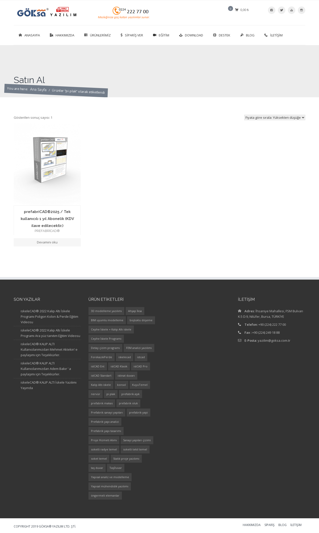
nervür (95, 394)
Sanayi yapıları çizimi (137, 440)
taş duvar (97, 468)
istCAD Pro (141, 366)
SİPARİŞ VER (132, 35)
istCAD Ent (97, 366)
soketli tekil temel (135, 449)
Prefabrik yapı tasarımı (106, 431)
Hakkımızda (62, 35)
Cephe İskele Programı (106, 338)
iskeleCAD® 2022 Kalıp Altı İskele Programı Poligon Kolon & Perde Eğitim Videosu (49, 316)
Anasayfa (29, 35)
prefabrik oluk (128, 403)
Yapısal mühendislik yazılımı (109, 486)
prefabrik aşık (130, 394)
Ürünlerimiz (97, 35)
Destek (221, 35)
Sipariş (269, 525)
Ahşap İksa (135, 311)
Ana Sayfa (38, 94)
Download (191, 35)
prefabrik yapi (138, 412)
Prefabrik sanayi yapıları (107, 412)
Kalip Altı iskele (101, 385)
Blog (247, 35)
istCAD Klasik (119, 366)
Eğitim (161, 35)
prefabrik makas (102, 403)
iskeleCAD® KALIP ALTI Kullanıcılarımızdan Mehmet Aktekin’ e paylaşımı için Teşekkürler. (49, 349)
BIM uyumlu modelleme (107, 320)
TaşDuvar (115, 468)
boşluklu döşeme (141, 320)
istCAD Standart (101, 375)
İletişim (273, 35)
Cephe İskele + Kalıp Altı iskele (111, 329)
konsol (121, 385)
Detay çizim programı (105, 348)
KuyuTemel (140, 385)
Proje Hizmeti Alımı (104, 440)
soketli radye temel (104, 449)
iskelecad (124, 357)
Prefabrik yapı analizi (105, 422)
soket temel (99, 458)
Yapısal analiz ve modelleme (110, 477)
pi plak (110, 394)
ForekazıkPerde (101, 357)
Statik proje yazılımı (126, 458)
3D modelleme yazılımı (106, 311)
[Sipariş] (274, 117)
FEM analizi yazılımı (139, 348)
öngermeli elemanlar (105, 495)
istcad (141, 357)
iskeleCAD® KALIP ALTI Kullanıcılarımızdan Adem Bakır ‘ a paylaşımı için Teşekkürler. (46, 368)
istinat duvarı (126, 375)
